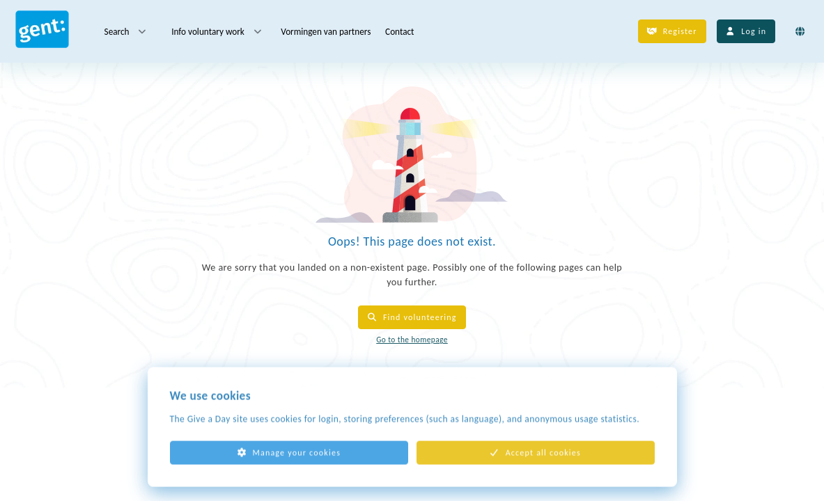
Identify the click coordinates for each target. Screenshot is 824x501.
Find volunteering (411, 317)
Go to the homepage (412, 339)
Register (672, 31)
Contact (399, 31)
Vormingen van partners (326, 31)
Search (126, 31)
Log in (746, 31)
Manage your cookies (289, 461)
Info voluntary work (217, 31)
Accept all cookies (535, 461)
